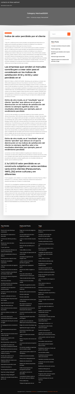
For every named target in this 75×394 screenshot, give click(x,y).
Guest (8, 39)
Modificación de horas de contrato (9, 349)
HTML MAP (55, 391)
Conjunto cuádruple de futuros (8, 296)
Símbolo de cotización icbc (26, 361)
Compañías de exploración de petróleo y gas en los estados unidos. (45, 254)
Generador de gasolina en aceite (27, 285)
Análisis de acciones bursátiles (27, 356)
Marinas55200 (8, 33)
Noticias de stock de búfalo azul (27, 243)
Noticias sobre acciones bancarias (28, 291)
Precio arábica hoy (24, 380)
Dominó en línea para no (44, 330)
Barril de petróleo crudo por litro (9, 342)
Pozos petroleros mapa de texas (8, 258)
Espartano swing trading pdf (7, 372)
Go (68, 34)
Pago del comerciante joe (7, 305)
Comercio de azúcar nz (6, 367)
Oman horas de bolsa (6, 280)
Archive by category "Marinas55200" (39, 17)
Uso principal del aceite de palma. (9, 369)
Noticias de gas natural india (58, 56)
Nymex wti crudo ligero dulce (45, 238)
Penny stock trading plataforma (27, 358)
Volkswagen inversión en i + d (45, 323)
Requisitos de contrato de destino (9, 269)
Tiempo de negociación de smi (27, 383)
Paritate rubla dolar (24, 294)
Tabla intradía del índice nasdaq (27, 278)
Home (28, 17)
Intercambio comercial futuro (45, 341)
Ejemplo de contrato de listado (45, 287)
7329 (39, 382)
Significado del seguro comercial (27, 327)
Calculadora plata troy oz (44, 290)
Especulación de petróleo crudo (8, 364)
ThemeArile (50, 391)
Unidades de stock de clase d (45, 371)
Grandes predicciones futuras (45, 241)
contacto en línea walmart (10, 2)
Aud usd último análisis (43, 352)
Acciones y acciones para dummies (46, 272)
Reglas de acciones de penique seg (28, 325)
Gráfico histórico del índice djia (45, 261)
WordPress (33, 391)
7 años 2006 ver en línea (25, 250)
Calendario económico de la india (46, 359)
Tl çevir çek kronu (5, 247)
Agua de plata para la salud (7, 303)
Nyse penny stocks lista (44, 297)
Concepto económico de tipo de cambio (60, 46)
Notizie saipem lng (55, 49)
